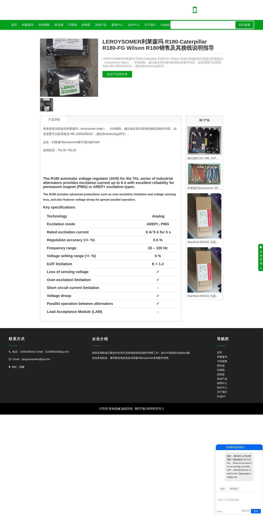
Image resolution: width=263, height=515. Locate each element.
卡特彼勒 (44, 24)
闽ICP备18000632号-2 (149, 408)
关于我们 (150, 24)
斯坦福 (59, 24)
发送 (256, 511)
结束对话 (245, 511)
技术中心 (134, 24)
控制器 (85, 24)
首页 (14, 24)
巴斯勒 (72, 24)
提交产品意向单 (117, 74)
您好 (222, 488)
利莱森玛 (27, 24)
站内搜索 (244, 24)
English (165, 24)
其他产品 (101, 24)
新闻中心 (117, 24)
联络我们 (234, 488)
